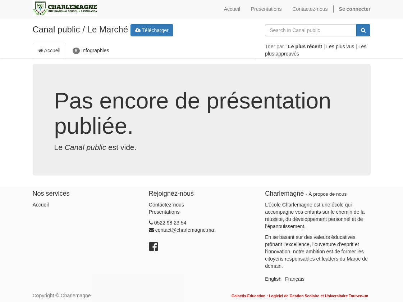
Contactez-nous (166, 205)
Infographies (91, 51)
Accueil (49, 50)
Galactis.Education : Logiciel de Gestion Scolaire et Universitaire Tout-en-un (300, 296)
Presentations (164, 212)
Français (294, 279)
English (273, 279)
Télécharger (152, 30)
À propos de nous (327, 194)
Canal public (56, 29)
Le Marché (107, 29)
